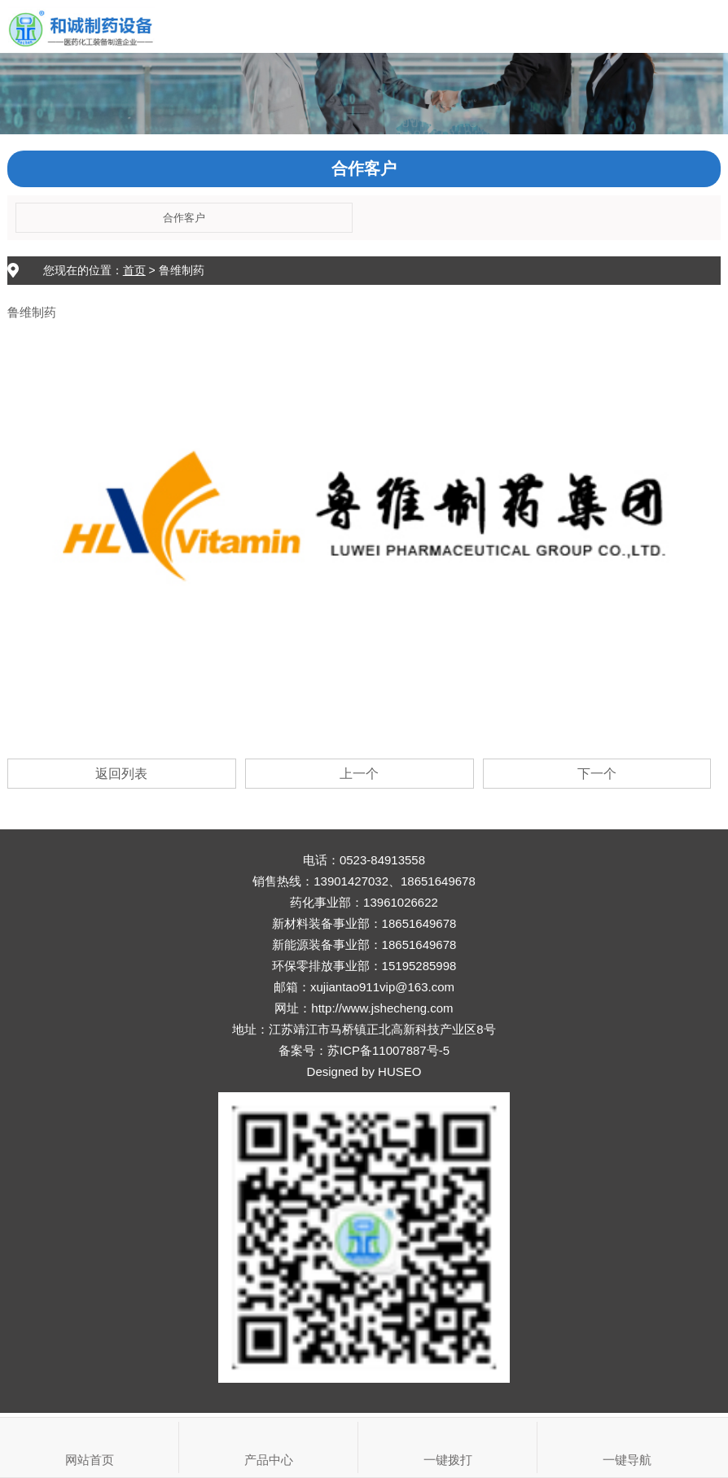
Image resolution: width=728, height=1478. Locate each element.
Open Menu (701, 26)
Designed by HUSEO (364, 1071)
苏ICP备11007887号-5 (388, 1050)
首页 (134, 270)
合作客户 (184, 218)
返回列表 (121, 774)
